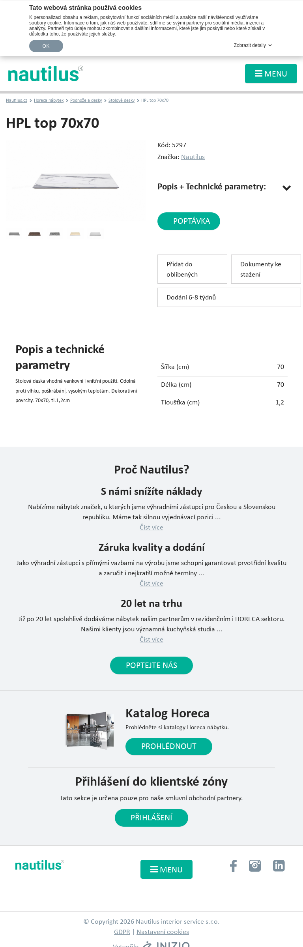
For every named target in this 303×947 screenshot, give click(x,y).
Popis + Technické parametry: (211, 187)
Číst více (151, 528)
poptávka (191, 221)
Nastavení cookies (163, 932)
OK (46, 46)
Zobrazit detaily (250, 45)
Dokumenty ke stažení (260, 270)
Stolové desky (121, 100)
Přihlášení (151, 818)
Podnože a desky (86, 100)
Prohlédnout (168, 746)
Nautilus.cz (16, 100)
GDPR (122, 932)
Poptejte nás (151, 665)
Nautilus (193, 157)
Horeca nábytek (49, 100)
